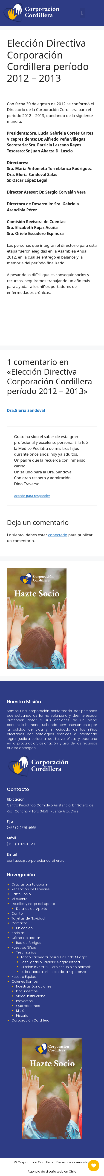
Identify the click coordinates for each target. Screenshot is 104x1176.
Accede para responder (32, 496)
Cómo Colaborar (26, 937)
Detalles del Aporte (31, 908)
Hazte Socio (21, 894)
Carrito (17, 913)
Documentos (27, 991)
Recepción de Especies (31, 889)
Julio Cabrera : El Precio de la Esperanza (53, 971)
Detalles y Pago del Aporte (33, 903)
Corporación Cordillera (30, 1020)
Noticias (18, 933)
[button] (82, 13)
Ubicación (24, 928)
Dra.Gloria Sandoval (26, 410)
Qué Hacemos (28, 1005)
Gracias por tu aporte (30, 884)
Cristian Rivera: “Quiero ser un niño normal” (56, 967)
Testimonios (26, 952)
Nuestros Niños (24, 947)
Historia (22, 1015)
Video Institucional (31, 996)
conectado (57, 534)
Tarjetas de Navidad (28, 918)
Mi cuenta (20, 899)
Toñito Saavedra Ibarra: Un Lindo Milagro (54, 957)
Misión (21, 1010)
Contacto (19, 923)
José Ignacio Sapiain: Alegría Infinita (50, 962)
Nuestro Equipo (24, 976)
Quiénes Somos (25, 981)
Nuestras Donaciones (34, 986)
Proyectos (24, 1001)
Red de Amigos (28, 942)
